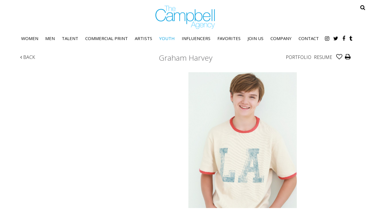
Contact (309, 38)
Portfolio (298, 57)
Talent (70, 38)
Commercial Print (106, 38)
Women (29, 38)
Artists (143, 38)
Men (50, 38)
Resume (323, 57)
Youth (167, 38)
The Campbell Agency (185, 17)
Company (281, 38)
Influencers (196, 38)
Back (27, 57)
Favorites (229, 38)
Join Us (255, 38)
